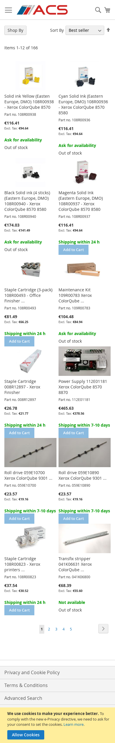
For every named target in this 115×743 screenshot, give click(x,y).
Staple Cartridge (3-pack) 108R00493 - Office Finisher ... (28, 295)
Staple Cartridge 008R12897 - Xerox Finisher (22, 386)
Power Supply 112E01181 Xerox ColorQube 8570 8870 (83, 386)
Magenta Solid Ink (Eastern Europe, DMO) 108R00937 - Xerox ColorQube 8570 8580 (81, 201)
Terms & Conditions (26, 685)
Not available (72, 602)
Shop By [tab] (15, 30)
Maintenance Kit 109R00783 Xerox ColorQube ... (75, 295)
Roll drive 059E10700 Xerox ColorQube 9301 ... (28, 475)
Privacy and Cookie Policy (32, 672)
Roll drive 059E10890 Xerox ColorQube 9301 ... (83, 475)
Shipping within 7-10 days (84, 425)
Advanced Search (23, 698)
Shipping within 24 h (79, 242)
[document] (58, 725)
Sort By (57, 30)
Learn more (73, 724)
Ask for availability (23, 140)
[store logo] (42, 10)
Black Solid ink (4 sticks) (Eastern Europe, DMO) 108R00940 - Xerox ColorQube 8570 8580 (27, 201)
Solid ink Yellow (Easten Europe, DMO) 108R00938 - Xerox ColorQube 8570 (29, 101)
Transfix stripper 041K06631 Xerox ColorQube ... (75, 564)
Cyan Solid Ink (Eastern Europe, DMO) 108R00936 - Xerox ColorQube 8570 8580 (83, 104)
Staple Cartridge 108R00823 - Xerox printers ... (22, 564)
